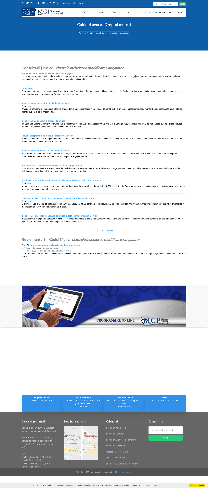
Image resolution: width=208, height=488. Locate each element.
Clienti (114, 12)
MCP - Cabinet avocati (123, 472)
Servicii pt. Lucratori (115, 433)
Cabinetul (87, 12)
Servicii (101, 12)
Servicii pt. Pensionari (115, 445)
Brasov (126, 463)
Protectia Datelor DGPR (117, 451)
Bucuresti (110, 463)
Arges (119, 463)
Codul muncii (142, 12)
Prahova (134, 463)
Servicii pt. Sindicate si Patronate (121, 439)
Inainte (110, 230)
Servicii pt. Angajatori (116, 427)
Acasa (81, 33)
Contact (180, 12)
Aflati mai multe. (152, 485)
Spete (127, 12)
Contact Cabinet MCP (116, 457)
